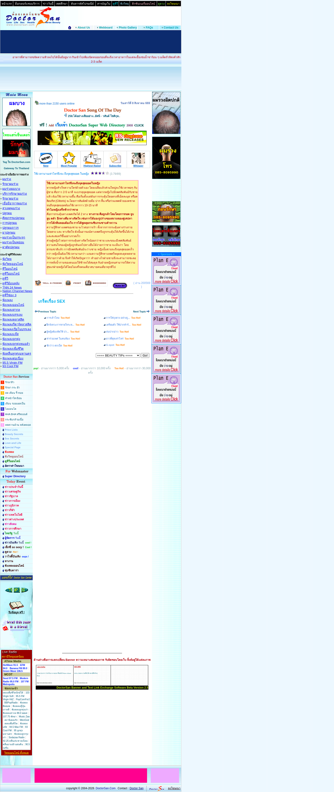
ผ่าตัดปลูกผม (10, 247)
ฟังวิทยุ (7, 259)
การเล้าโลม (58, 317)
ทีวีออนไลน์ (9, 268)
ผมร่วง (6, 179)
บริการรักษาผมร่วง (14, 193)
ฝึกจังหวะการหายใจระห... (65, 324)
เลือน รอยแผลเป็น (15, 403)
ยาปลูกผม (8, 232)
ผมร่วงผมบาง (11, 189)
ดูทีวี (5, 278)
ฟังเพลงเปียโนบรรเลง (16, 329)
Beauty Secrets (14, 434)
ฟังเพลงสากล (11, 310)
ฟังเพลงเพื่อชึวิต (13, 348)
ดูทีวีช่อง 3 (9, 295)
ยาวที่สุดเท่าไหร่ (120, 338)
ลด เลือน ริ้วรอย (14, 392)
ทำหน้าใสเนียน (13, 398)
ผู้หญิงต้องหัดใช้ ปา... (63, 331)
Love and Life (13, 443)
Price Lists (11, 429)
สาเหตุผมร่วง (11, 208)
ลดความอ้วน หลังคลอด (18, 424)
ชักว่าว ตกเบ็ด (59, 345)
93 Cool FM (10, 366)
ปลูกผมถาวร (10, 227)
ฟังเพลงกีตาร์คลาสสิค (16, 324)
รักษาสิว (9, 382)
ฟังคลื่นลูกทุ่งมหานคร (16, 353)
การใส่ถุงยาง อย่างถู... (123, 317)
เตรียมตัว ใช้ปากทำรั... (123, 324)
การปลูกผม (9, 223)
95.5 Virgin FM (12, 362)
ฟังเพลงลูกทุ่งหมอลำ (16, 344)
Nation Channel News (17, 291)
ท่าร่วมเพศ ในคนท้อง (63, 338)
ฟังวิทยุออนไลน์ (12, 264)
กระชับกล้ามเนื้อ (14, 419)
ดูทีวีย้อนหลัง (10, 283)
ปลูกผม (7, 213)
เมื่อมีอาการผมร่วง (14, 203)
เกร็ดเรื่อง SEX (51, 301)
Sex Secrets (12, 438)
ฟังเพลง (7, 300)
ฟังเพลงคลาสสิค (13, 319)
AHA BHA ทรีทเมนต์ (16, 414)
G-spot (115, 345)
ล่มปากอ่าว (117, 331)
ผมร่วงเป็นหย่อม (13, 242)
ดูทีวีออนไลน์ (10, 273)
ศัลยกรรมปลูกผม (13, 218)
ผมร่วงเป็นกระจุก (13, 237)
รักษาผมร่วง (10, 184)
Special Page (12, 447)
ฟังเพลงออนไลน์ (13, 305)
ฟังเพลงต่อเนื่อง (12, 358)
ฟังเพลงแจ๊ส (10, 334)
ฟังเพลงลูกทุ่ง (11, 339)
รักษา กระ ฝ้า (12, 387)
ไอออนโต (10, 408)
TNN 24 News (12, 287)
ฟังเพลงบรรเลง (12, 314)
